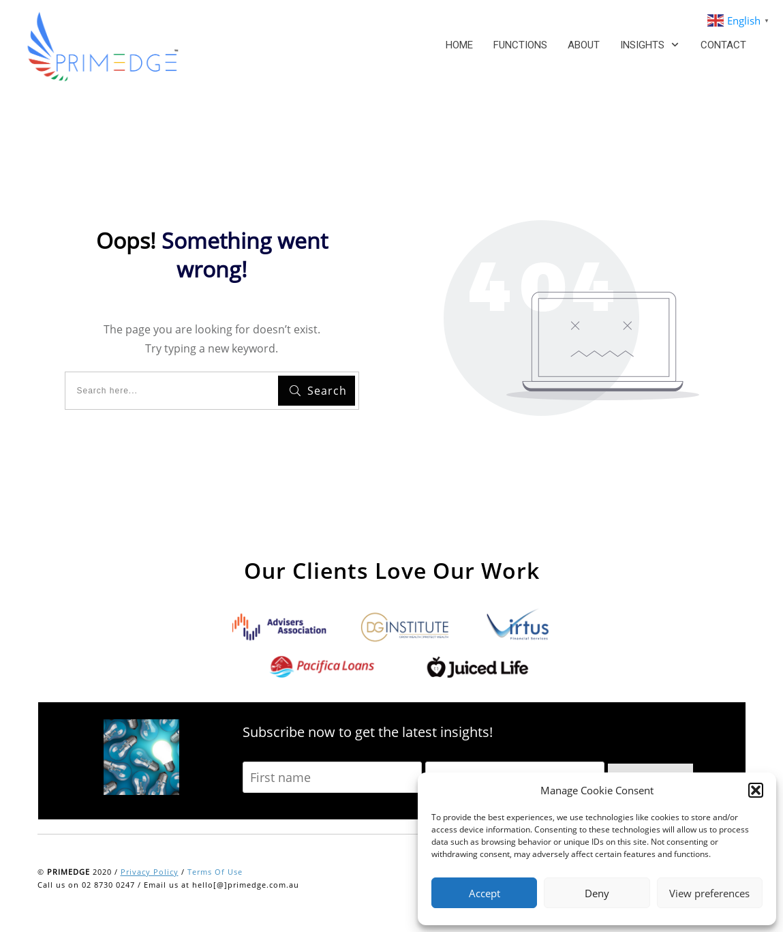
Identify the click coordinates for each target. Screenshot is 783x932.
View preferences (709, 893)
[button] (756, 790)
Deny (597, 893)
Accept (484, 893)
